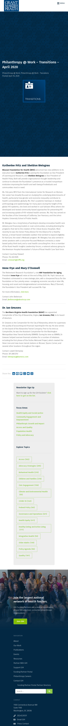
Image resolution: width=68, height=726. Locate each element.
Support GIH (19, 667)
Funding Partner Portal (23, 672)
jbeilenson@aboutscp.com (19, 299)
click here (25, 292)
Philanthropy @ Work (11, 73)
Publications (19, 650)
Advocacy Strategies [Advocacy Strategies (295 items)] (30, 465)
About (16, 641)
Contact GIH (18, 681)
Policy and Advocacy (25, 435)
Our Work (17, 645)
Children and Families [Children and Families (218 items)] (30, 478)
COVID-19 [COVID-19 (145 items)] (25, 501)
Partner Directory (44, 685)
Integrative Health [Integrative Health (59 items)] (28, 536)
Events (16, 654)
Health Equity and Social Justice (29, 413)
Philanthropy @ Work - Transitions (35, 73)
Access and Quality (24, 427)
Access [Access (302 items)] (24, 459)
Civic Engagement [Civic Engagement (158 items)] (29, 485)
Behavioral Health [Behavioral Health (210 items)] (29, 472)
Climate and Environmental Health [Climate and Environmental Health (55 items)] (33, 493)
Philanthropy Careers (22, 676)
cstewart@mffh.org (16, 260)
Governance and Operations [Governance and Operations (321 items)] (33, 514)
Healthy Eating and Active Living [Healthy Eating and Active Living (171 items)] (32, 528)
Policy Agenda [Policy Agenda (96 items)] (27, 549)
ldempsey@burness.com (18, 357)
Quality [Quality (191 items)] (24, 555)
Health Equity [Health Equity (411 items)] (27, 520)
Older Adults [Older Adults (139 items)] (26, 542)
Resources (18, 659)
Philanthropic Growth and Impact (30, 424)
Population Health (24, 431)
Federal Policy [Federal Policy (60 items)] (27, 507)
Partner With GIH (20, 663)
